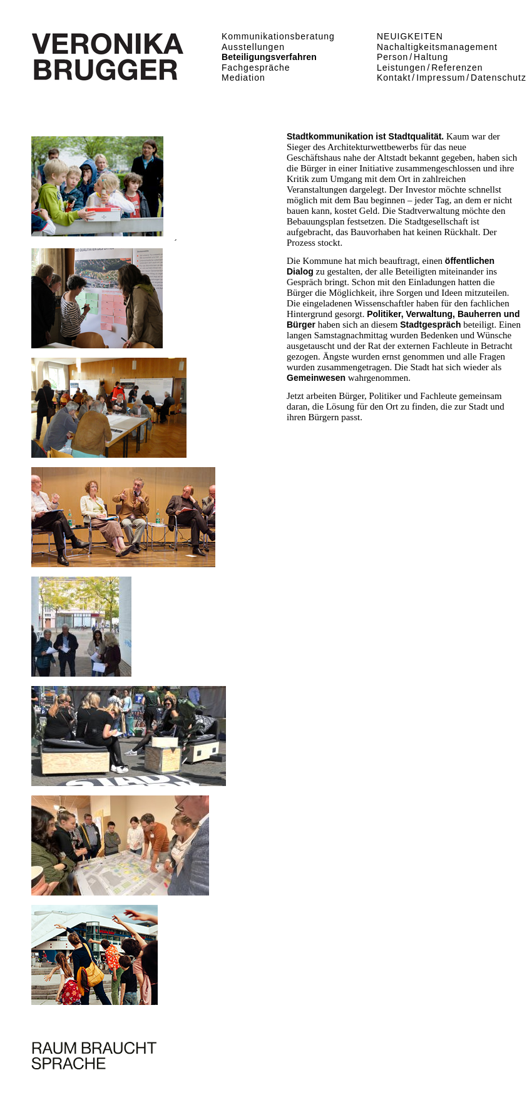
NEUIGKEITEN (410, 36)
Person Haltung (412, 57)
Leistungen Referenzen (430, 68)
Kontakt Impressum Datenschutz (451, 78)
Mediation (243, 78)
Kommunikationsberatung (278, 36)
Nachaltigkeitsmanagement (437, 47)
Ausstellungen (253, 47)
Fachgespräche (256, 68)
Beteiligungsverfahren (269, 57)
